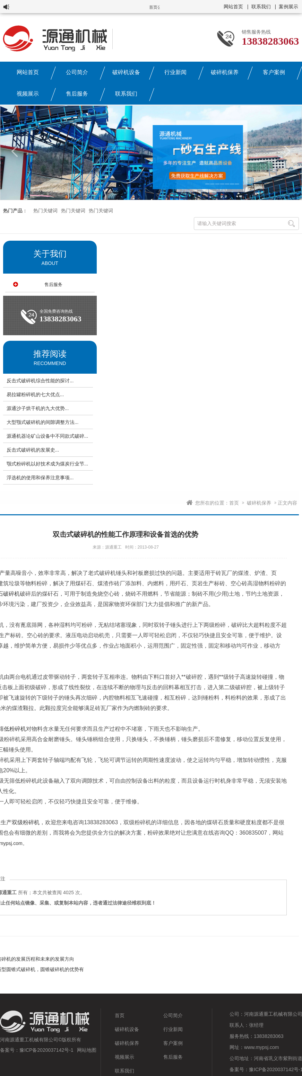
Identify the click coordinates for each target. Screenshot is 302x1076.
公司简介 (77, 72)
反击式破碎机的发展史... (33, 450)
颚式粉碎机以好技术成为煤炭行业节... (47, 463)
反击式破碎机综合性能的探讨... (40, 380)
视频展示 (28, 94)
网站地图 (86, 1050)
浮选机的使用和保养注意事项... (40, 477)
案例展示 (288, 6)
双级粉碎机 (26, 822)
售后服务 (77, 94)
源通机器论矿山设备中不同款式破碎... (47, 436)
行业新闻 (175, 72)
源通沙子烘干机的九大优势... (38, 408)
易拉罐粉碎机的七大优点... (35, 394)
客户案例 (274, 72)
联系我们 (261, 6)
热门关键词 (45, 210)
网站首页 (233, 6)
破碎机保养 (225, 72)
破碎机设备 (126, 72)
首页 (234, 503)
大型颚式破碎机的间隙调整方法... (43, 422)
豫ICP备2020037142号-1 (46, 1050)
